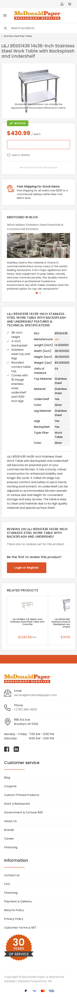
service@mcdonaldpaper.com (35, 695)
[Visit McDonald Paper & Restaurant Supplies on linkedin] (16, 749)
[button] (37, 293)
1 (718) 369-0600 (25, 709)
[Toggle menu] (5, 15)
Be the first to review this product (38, 167)
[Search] (38, 28)
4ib (50, 981)
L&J (57, 339)
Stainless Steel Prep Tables (18, 36)
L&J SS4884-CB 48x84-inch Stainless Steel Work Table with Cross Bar (27, 622)
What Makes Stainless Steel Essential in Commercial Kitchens (35, 227)
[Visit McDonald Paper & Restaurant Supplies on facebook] (6, 749)
